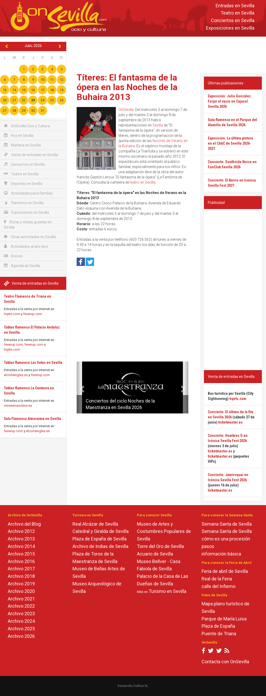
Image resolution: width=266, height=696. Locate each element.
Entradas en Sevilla (235, 5)
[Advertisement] (167, 53)
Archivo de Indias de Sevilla (100, 546)
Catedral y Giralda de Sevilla (100, 531)
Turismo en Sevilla (167, 591)
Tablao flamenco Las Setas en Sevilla (33, 362)
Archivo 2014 (21, 546)
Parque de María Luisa (224, 618)
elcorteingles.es (16, 375)
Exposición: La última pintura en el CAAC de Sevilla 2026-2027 (230, 143)
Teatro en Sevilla (237, 13)
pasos (208, 546)
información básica (221, 554)
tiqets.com (12, 314)
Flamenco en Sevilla (24, 202)
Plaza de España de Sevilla (99, 538)
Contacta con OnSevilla (225, 661)
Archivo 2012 (21, 531)
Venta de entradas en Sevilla (31, 154)
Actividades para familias (28, 193)
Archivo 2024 (21, 621)
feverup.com (32, 314)
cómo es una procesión (226, 538)
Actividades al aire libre (26, 246)
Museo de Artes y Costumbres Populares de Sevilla (164, 531)
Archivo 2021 (21, 598)
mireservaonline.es (18, 405)
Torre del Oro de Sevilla (160, 546)
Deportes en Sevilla (23, 183)
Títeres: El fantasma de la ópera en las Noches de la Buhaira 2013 (127, 87)
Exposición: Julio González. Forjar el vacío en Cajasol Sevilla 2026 (230, 101)
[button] (79, 387)
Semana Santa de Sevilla (227, 524)
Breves (13, 256)
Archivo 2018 (21, 576)
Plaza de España (218, 626)
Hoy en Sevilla (19, 135)
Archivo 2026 (21, 636)
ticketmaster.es (230, 422)
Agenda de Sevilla (22, 265)
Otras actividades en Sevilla (30, 237)
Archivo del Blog (24, 524)
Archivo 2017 (21, 568)
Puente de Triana (219, 633)
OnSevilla (126, 110)
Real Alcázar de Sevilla (95, 524)
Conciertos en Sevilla (232, 20)
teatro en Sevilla (142, 182)
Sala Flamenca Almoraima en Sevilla (32, 419)
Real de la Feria (217, 578)
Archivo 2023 (21, 613)
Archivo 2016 (21, 561)
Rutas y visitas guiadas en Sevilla (28, 224)
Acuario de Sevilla (155, 554)
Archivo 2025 (21, 628)
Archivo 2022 (21, 606)
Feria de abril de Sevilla (225, 571)
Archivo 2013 (21, 538)
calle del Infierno (218, 586)
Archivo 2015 (21, 554)
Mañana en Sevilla (22, 145)
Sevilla (157, 125)
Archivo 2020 (21, 591)
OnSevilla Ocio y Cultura (27, 126)
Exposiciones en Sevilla (230, 28)
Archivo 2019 (21, 583)
